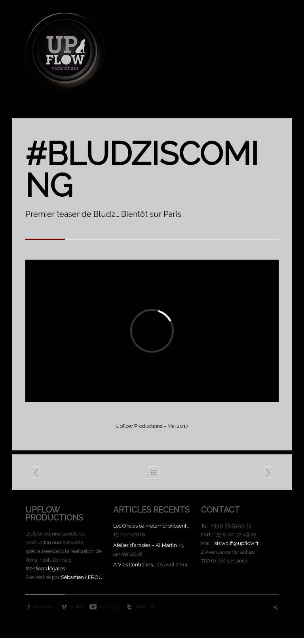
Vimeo (76, 607)
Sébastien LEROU (82, 577)
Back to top (276, 608)
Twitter (144, 607)
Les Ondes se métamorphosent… (151, 526)
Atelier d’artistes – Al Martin (145, 545)
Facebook (43, 607)
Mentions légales (45, 569)
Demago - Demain (36, 474)
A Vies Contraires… (134, 565)
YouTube (110, 607)
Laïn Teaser (268, 474)
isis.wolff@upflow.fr (236, 543)
